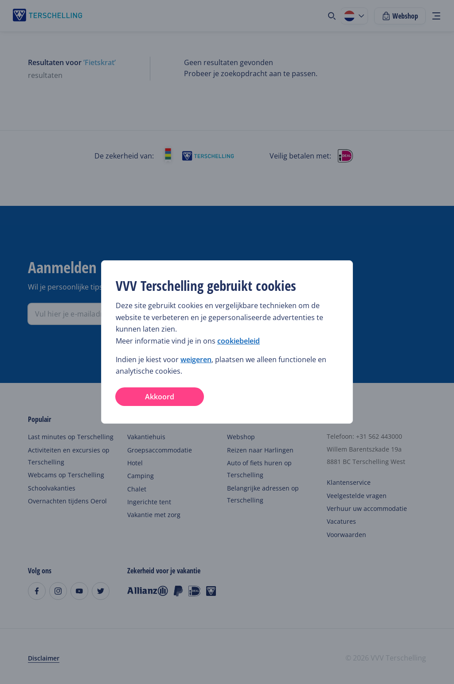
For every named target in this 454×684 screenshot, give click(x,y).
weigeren (195, 359)
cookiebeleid (238, 341)
